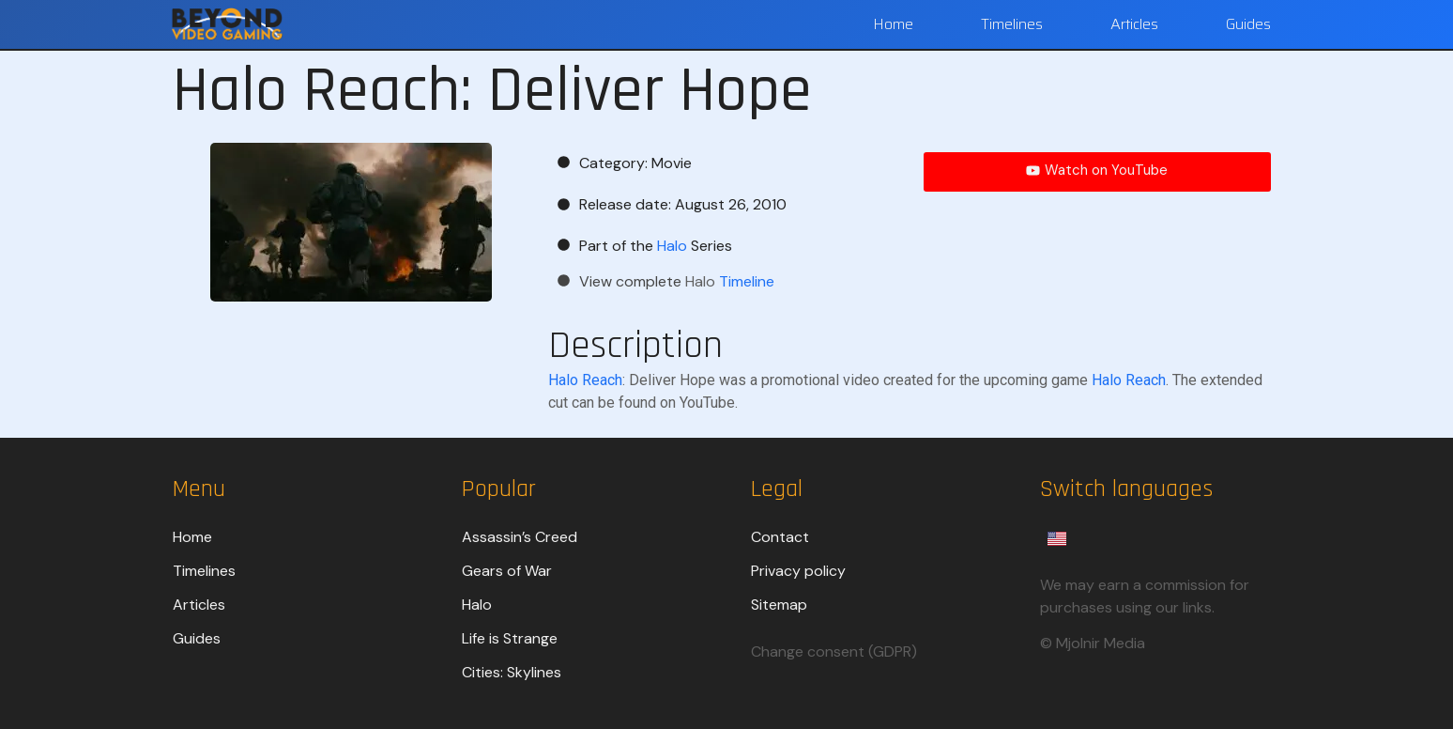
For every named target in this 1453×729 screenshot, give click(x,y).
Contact (780, 537)
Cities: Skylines (511, 672)
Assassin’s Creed (519, 537)
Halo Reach (585, 380)
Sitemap (779, 604)
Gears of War (507, 571)
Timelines (1012, 24)
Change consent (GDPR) (834, 651)
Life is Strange (510, 638)
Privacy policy (798, 571)
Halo (477, 604)
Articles (1134, 24)
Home (893, 24)
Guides (1248, 24)
